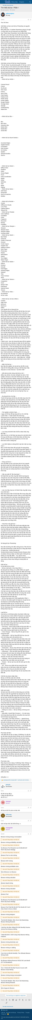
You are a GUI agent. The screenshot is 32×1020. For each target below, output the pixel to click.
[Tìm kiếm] (30, 1)
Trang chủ (3, 1014)
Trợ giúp (27, 1012)
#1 (30, 19)
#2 (30, 790)
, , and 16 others (16, 780)
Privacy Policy (20, 1012)
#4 (30, 820)
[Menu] (2, 2)
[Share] (28, 20)
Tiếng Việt (4, 1010)
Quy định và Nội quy (11, 1012)
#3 (30, 807)
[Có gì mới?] (26, 1)
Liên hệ (3, 1012)
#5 (30, 834)
